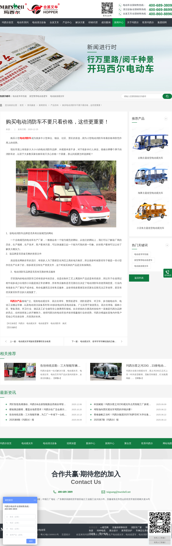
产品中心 (67, 22)
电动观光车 (32, 323)
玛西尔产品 (16, 301)
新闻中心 (118, 22)
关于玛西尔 (133, 22)
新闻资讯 (43, 105)
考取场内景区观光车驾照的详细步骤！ (113, 409)
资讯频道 (31, 105)
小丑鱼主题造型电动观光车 (150, 228)
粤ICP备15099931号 (49, 534)
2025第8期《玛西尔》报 (21, 420)
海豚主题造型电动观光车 (150, 193)
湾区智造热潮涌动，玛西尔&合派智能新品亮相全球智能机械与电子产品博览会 (38, 404)
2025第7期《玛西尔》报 (106, 420)
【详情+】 (57, 378)
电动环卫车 (88, 539)
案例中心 (90, 443)
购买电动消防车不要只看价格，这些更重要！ (82, 105)
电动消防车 (25, 138)
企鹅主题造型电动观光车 (150, 158)
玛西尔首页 (7, 22)
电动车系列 (23, 22)
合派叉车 (54, 22)
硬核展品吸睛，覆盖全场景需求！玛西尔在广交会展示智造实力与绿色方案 (38, 409)
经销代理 (93, 22)
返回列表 (139, 278)
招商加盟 (71, 443)
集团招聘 (162, 22)
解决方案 (80, 22)
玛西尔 (21, 323)
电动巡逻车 (44, 323)
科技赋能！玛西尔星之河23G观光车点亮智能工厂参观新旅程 (122, 404)
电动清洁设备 (39, 22)
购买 (64, 323)
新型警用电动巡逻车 (38, 96)
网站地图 (167, 443)
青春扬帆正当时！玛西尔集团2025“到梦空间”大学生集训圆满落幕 (122, 414)
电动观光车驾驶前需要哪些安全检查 (34, 341)
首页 (22, 105)
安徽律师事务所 (120, 527)
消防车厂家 (136, 527)
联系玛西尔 (148, 22)
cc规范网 (104, 527)
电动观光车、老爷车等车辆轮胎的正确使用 (99, 341)
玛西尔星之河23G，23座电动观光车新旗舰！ (147, 365)
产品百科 (55, 105)
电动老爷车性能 (20, 96)
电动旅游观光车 (57, 96)
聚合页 (127, 443)
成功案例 (106, 22)
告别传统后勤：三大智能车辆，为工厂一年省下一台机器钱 (61, 365)
